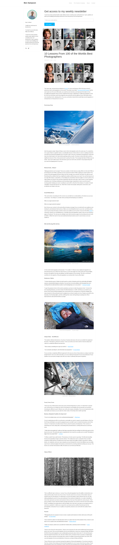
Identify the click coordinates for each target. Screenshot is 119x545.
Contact (93, 3)
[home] (30, 2)
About (88, 3)
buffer (90, 210)
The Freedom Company (79, 3)
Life (55, 60)
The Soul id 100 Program (83, 90)
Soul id (66, 88)
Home (70, 3)
